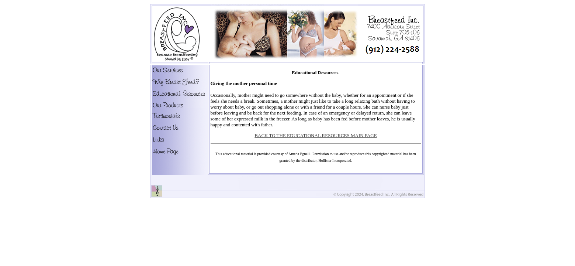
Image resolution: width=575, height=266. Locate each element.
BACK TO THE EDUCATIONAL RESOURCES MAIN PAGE (315, 135)
